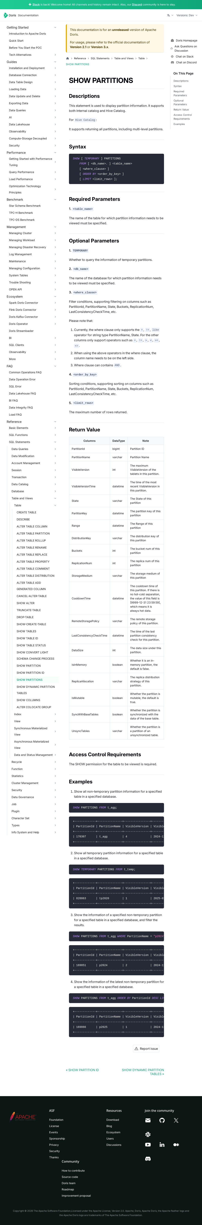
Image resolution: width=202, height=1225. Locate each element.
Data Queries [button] (17, 110)
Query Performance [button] (21, 172)
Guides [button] (12, 62)
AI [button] (10, 117)
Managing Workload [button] (22, 240)
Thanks (54, 1157)
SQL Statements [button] (19, 442)
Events (53, 1132)
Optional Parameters (180, 102)
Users (110, 1138)
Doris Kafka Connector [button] (23, 316)
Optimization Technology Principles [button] (25, 189)
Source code (70, 1176)
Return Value (181, 109)
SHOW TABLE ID (27, 638)
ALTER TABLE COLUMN (32, 526)
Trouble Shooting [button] (20, 282)
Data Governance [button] (23, 797)
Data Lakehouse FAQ (22, 393)
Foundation (56, 1119)
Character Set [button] (20, 818)
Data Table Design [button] (21, 82)
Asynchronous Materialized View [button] (31, 744)
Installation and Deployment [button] (27, 68)
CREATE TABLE (26, 512)
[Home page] (67, 58)
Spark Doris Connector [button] (23, 302)
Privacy (54, 1144)
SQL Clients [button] (16, 345)
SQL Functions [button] (18, 434)
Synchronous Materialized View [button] (30, 731)
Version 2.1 (78, 47)
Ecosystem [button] (15, 296)
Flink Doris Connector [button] (22, 309)
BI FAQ (13, 400)
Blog (109, 1126)
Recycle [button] (17, 761)
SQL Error (15, 386)
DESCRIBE (23, 519)
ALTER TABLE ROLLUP (31, 540)
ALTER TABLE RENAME (32, 547)
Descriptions (181, 80)
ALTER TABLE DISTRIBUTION (35, 575)
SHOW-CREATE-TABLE (31, 624)
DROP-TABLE (25, 617)
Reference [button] (14, 422)
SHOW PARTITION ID (30, 672)
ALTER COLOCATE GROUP (34, 707)
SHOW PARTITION (29, 665)
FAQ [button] (10, 366)
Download (112, 1119)
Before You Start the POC (25, 47)
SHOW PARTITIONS (30, 679)
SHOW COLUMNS (28, 700)
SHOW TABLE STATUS (31, 645)
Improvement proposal (76, 1195)
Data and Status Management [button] (33, 754)
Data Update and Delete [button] (24, 96)
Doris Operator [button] (18, 323)
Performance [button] (16, 152)
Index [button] (17, 714)
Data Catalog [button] (20, 484)
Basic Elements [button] (18, 427)
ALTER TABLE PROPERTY (33, 561)
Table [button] (17, 505)
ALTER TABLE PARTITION (33, 533)
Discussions (113, 1144)
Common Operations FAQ (25, 372)
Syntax (178, 86)
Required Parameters (180, 93)
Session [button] (16, 470)
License (54, 1126)
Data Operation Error (22, 379)
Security (54, 1151)
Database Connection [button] (23, 75)
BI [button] (10, 337)
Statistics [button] (17, 776)
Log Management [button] (20, 254)
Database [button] (18, 491)
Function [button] (17, 769)
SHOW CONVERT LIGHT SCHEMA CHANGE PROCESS (35, 655)
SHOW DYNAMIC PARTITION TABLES (36, 690)
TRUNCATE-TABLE (29, 610)
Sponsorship (57, 1138)
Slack (36, 4)
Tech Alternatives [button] (20, 54)
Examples (179, 124)
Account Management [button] (26, 463)
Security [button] (14, 145)
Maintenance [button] (17, 261)
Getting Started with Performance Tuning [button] (30, 162)
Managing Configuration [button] (24, 268)
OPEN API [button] (15, 289)
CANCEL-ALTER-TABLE (32, 596)
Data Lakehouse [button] (19, 124)
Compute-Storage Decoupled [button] (28, 138)
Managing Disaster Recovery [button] (27, 247)
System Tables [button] (18, 275)
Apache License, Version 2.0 (108, 1210)
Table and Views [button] (22, 498)
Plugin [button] (15, 811)
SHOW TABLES (26, 631)
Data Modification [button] (23, 456)
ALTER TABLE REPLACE (32, 554)
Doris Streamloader (21, 330)
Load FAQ (15, 414)
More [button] (12, 359)
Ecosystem (113, 1132)
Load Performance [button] (21, 179)
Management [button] (16, 227)
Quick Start (16, 40)
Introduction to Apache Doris (27, 33)
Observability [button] (17, 131)
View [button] (17, 721)
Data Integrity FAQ (21, 407)
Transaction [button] (19, 477)
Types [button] (15, 825)
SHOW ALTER (25, 603)
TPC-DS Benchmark (22, 219)
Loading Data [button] (17, 89)
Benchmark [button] (15, 199)
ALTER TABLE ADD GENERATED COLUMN (31, 586)
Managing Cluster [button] (20, 233)
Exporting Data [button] (18, 103)
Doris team (68, 1183)
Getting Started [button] (18, 27)
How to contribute (73, 1170)
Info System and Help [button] (25, 832)
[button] (170, 15)
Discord (137, 4)
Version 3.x (99, 47)
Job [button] (14, 804)
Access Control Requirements (183, 116)
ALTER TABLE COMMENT (33, 568)
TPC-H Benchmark (21, 212)
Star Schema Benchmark (25, 205)
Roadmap (68, 1189)
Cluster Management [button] (25, 783)
